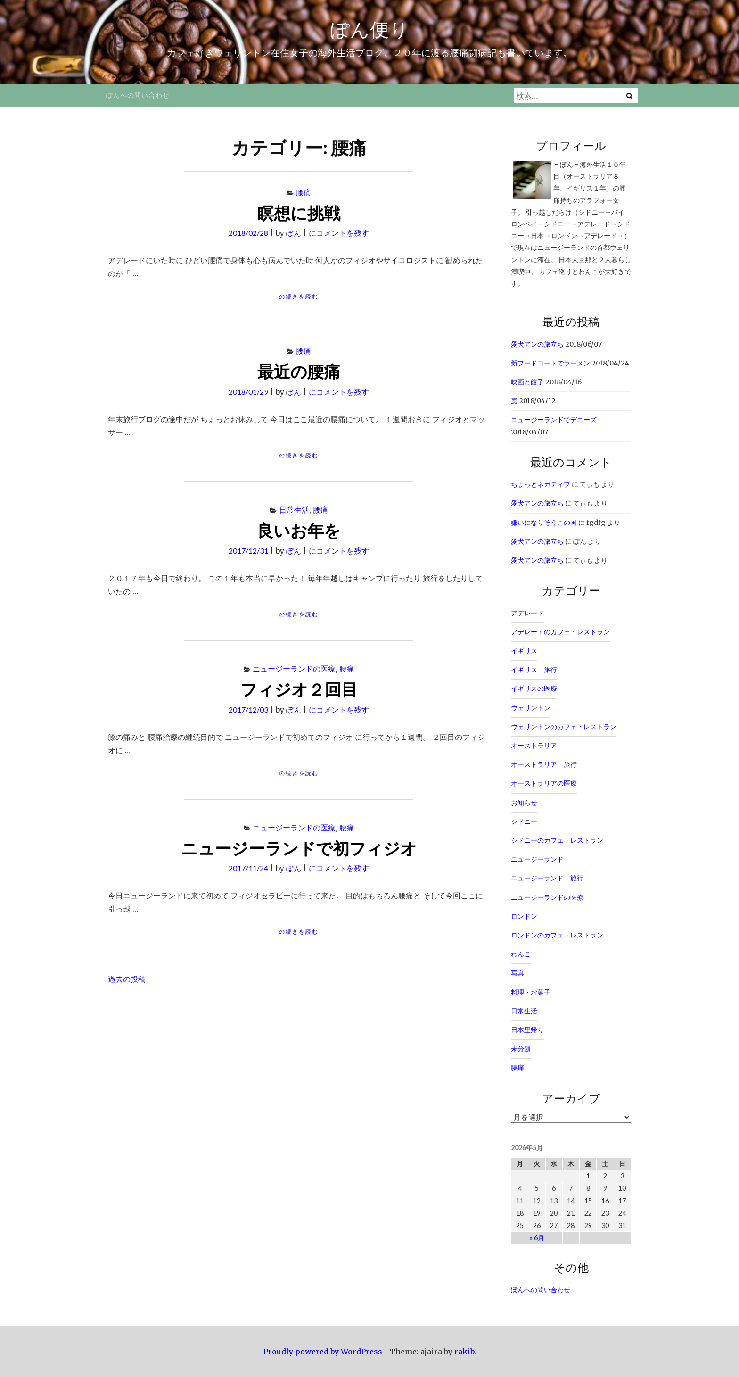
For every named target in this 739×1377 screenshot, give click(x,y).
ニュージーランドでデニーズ (554, 419)
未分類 (521, 1049)
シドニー (524, 821)
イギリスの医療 (534, 688)
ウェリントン (530, 708)
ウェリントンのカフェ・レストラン (563, 726)
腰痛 (303, 192)
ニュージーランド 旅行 (547, 878)
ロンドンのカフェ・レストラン (557, 935)
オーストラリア (534, 745)
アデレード (527, 613)
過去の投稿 (127, 979)
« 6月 (536, 1238)
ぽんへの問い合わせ (138, 95)
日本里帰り (527, 1030)
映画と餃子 (527, 382)
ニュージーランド (537, 859)
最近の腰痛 (298, 371)
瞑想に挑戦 (298, 213)
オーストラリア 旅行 (544, 764)
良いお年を (299, 530)
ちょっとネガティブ (540, 484)
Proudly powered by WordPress (322, 1351)
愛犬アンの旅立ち (537, 344)
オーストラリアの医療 (544, 783)
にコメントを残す (339, 232)
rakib (464, 1351)
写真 (517, 973)
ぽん (293, 232)
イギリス (524, 651)
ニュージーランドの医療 (294, 668)
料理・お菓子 (530, 992)
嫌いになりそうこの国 (544, 522)
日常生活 (294, 509)
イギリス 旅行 (534, 669)
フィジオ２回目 (299, 689)
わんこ (521, 954)
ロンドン (524, 916)
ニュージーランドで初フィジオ (299, 848)
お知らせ (524, 802)
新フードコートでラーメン (550, 363)
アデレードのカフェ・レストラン (560, 632)
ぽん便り (369, 29)
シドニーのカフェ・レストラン (557, 840)
